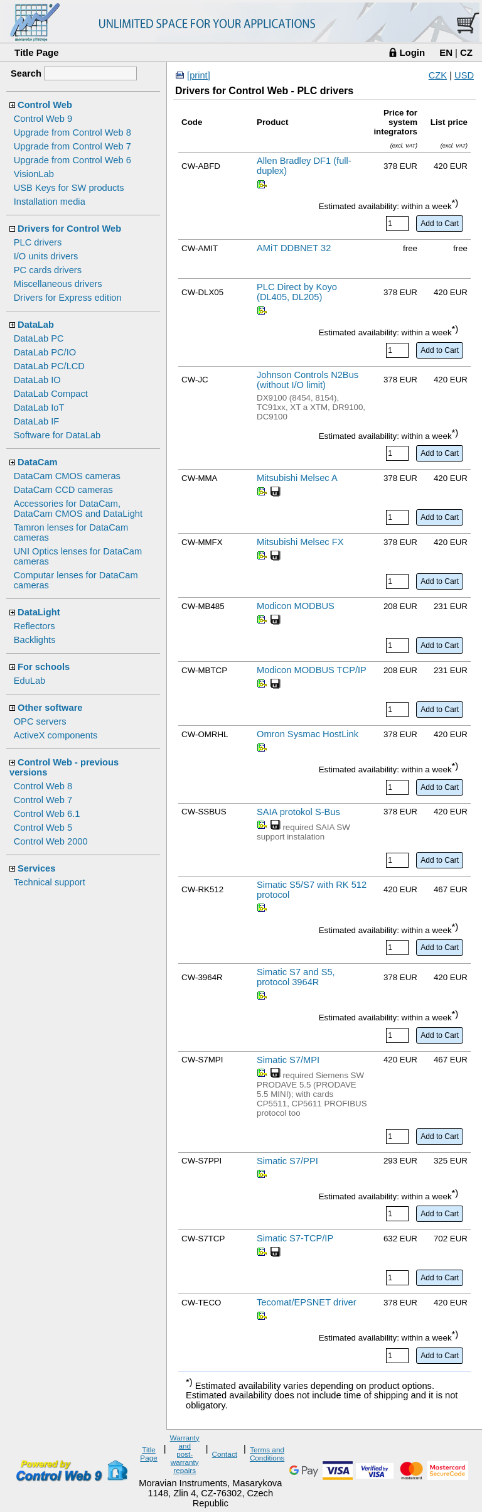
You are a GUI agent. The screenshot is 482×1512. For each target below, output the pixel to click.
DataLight (39, 612)
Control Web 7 (43, 800)
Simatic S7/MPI (288, 1060)
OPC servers (40, 721)
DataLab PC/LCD (49, 366)
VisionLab (34, 174)
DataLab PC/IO (45, 352)
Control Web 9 (43, 119)
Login (412, 52)
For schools (44, 667)
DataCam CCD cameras (63, 490)
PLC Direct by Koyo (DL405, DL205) (297, 292)
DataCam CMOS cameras (67, 476)
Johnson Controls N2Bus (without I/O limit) (307, 380)
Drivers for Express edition (68, 298)
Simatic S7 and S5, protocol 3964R (296, 977)
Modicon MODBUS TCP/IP (312, 670)
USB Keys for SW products (69, 188)
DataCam (38, 462)
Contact (224, 1454)
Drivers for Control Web (69, 229)
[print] (198, 75)
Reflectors (34, 626)
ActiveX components (56, 735)
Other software (50, 708)
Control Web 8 (43, 786)
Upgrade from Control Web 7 (72, 146)
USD (464, 75)
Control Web (45, 105)
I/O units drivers (46, 256)
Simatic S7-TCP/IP (295, 1238)
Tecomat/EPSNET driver (306, 1302)
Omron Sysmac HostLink (307, 734)
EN (446, 52)
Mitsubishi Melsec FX (300, 542)
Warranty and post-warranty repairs (185, 1454)
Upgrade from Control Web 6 (72, 160)
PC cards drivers (48, 270)
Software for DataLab (57, 435)
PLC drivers (38, 242)
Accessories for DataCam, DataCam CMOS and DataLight (78, 509)
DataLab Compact (51, 394)
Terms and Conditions (267, 1453)
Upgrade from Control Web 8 (72, 132)
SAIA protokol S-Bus (298, 812)
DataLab (36, 325)
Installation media (49, 202)
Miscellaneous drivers (58, 284)
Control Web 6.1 (47, 814)
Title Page (36, 52)
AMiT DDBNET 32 (294, 248)
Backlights (35, 640)
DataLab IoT (39, 407)
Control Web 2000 (51, 841)
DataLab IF (37, 421)
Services (36, 868)
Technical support (49, 882)
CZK (438, 75)
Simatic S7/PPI (287, 1161)
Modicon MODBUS (296, 606)
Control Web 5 (43, 828)
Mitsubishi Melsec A (297, 478)
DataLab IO (37, 380)
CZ (466, 52)
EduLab (30, 681)
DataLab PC (39, 338)
